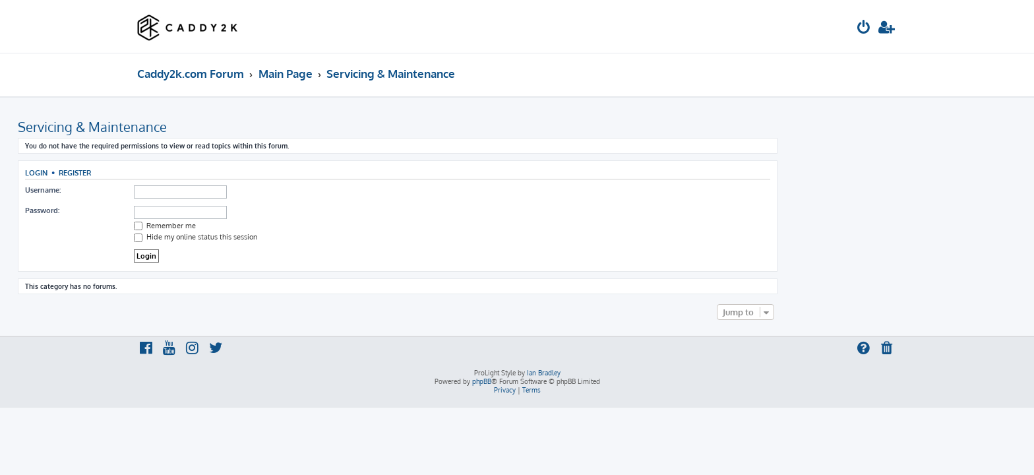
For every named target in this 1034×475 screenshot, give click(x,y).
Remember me (284, 225)
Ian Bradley (544, 373)
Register (194, 172)
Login (155, 172)
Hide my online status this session (315, 236)
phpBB (481, 381)
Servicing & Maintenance (211, 126)
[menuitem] (864, 29)
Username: (162, 190)
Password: (161, 210)
